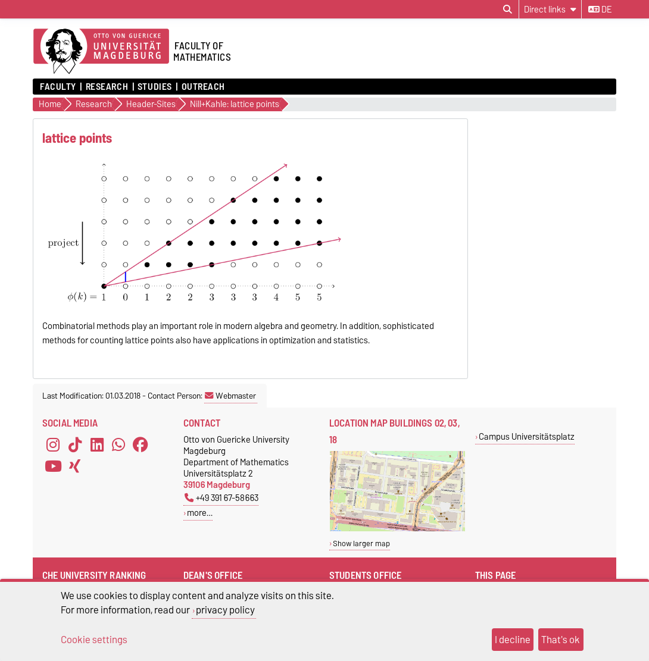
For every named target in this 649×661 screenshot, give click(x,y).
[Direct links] (550, 9)
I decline (513, 639)
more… (200, 512)
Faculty (58, 87)
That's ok (560, 639)
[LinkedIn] (97, 444)
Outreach (203, 87)
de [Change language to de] (599, 9)
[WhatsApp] (118, 444)
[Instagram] (53, 444)
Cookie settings (94, 639)
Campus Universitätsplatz (527, 436)
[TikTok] (75, 444)
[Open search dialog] (507, 9)
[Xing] (75, 466)
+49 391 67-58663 (221, 497)
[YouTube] (53, 466)
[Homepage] (101, 52)
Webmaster (230, 396)
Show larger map (361, 543)
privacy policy (225, 610)
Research (107, 87)
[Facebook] (140, 444)
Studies (155, 87)
